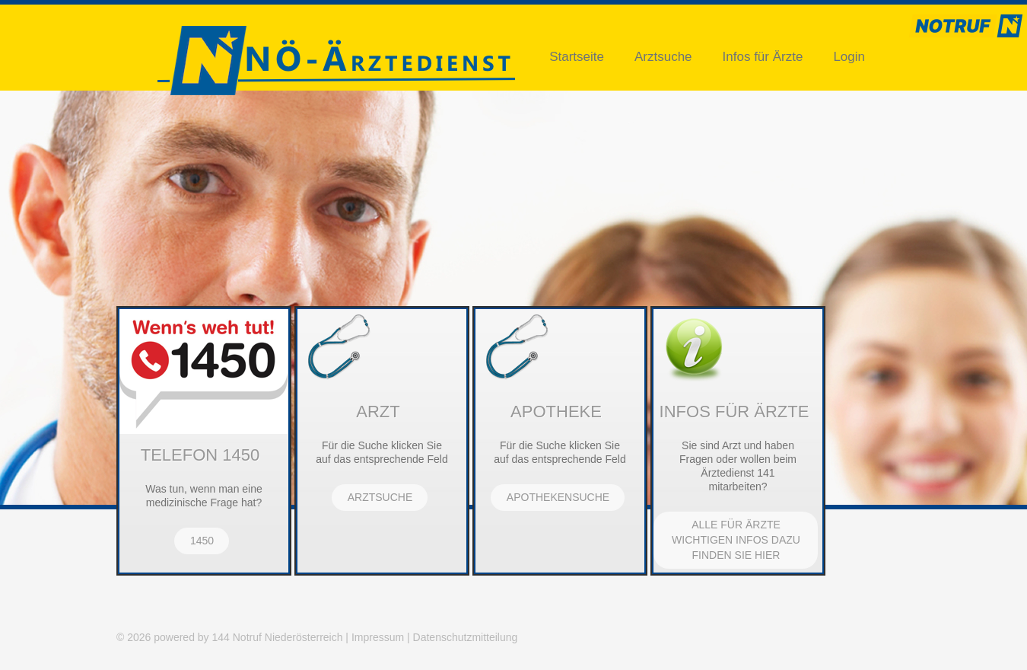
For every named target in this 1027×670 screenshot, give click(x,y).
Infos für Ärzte (763, 56)
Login (849, 56)
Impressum (377, 637)
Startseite (576, 56)
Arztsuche (663, 56)
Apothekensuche (558, 497)
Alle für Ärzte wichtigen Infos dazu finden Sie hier (736, 539)
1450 (202, 540)
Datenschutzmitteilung (465, 637)
